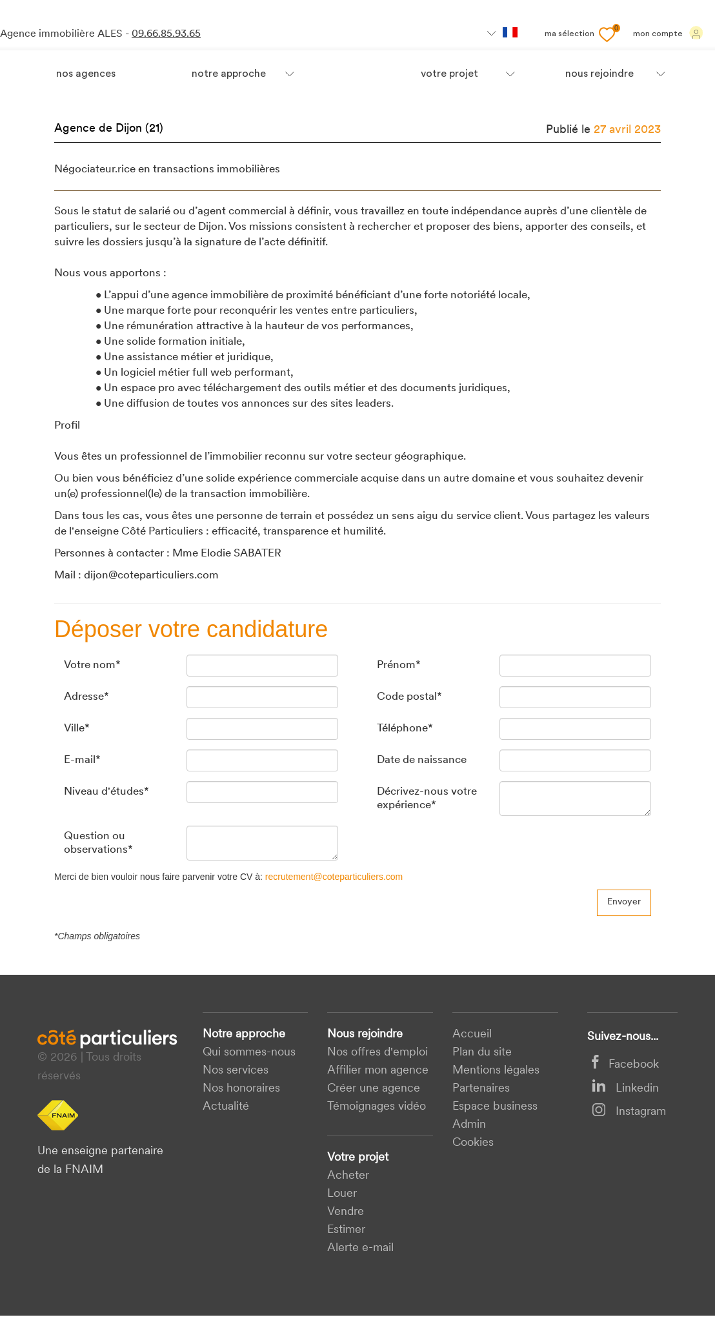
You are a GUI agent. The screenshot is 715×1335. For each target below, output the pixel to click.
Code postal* (409, 696)
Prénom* (399, 665)
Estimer (346, 1230)
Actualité (226, 1107)
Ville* (77, 728)
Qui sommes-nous (249, 1052)
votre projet (449, 74)
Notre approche (229, 74)
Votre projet (357, 1158)
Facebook (625, 1065)
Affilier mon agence (377, 1071)
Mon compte (668, 33)
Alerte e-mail (360, 1248)
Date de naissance (422, 760)
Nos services (235, 1071)
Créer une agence (373, 1089)
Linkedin (625, 1089)
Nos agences (86, 74)
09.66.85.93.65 (166, 34)
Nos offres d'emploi (377, 1052)
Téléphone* (405, 728)
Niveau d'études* (106, 791)
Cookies (473, 1143)
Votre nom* (92, 665)
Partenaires (481, 1089)
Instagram (629, 1112)
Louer (342, 1194)
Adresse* (86, 696)
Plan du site (482, 1052)
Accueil (472, 1034)
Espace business (495, 1107)
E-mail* (82, 760)
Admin (469, 1125)
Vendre (345, 1212)
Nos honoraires (241, 1089)
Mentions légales (495, 1071)
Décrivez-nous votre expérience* (427, 798)
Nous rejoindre (365, 1034)
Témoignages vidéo (376, 1107)
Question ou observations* (98, 843)
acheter (348, 1176)
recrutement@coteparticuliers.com (334, 876)
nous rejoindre (599, 74)
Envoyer (624, 902)
